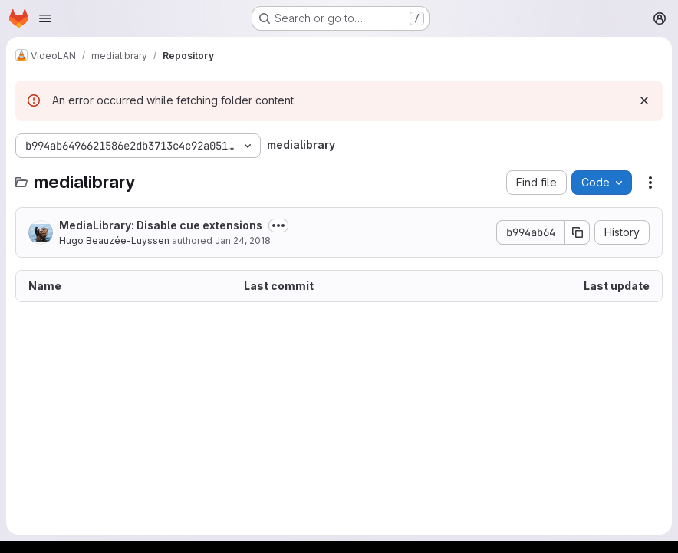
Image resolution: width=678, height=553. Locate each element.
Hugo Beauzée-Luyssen (114, 240)
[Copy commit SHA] (577, 232)
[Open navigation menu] (45, 18)
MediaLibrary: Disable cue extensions (160, 225)
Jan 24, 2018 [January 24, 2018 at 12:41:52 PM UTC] (243, 240)
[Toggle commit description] (278, 225)
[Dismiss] (644, 100)
